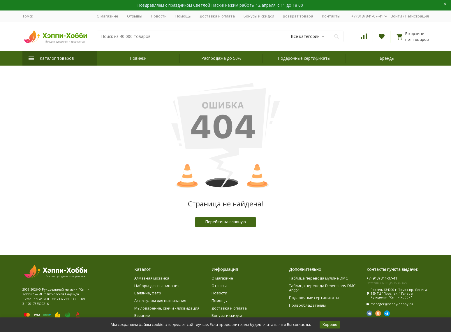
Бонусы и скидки (259, 16)
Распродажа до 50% (221, 58)
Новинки (138, 58)
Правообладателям (307, 305)
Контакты (331, 16)
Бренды (387, 58)
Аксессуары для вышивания (160, 300)
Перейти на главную (225, 221)
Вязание (142, 315)
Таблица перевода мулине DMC (318, 278)
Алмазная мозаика (151, 278)
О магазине (107, 16)
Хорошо (330, 324)
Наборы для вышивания (156, 285)
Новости (159, 16)
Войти (396, 16)
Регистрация (417, 16)
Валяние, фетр (147, 293)
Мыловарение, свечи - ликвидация (166, 308)
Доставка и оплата (217, 16)
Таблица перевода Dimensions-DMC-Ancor (323, 288)
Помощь (183, 16)
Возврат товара (298, 16)
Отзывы (134, 16)
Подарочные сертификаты (304, 58)
